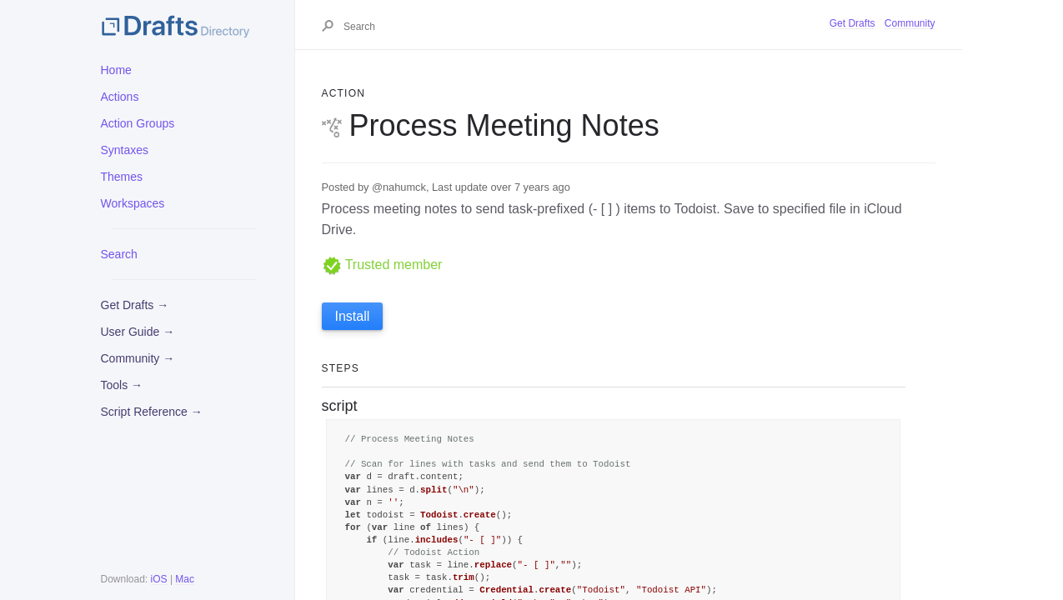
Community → (138, 358)
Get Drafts (852, 23)
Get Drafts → (135, 305)
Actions (120, 96)
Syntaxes (125, 150)
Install (352, 316)
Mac (184, 579)
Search (119, 254)
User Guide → (138, 331)
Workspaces (133, 203)
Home (116, 70)
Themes (122, 176)
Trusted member (382, 265)
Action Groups (138, 123)
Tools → (122, 385)
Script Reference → (152, 411)
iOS (159, 579)
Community (910, 23)
